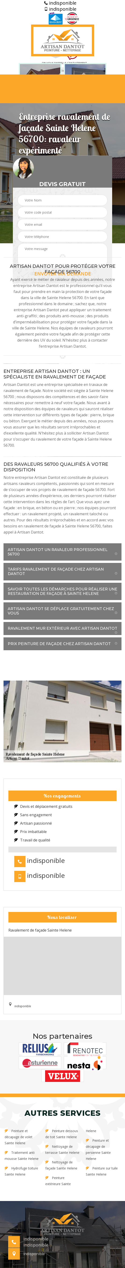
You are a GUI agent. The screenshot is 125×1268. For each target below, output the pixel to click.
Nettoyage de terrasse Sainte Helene (62, 1149)
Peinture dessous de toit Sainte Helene (61, 1134)
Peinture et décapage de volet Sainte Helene (18, 1137)
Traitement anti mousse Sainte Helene (22, 1155)
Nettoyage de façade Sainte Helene (61, 1165)
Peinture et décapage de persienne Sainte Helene (98, 1149)
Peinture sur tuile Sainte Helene (102, 1171)
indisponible (60, 3)
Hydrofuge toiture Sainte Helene (21, 1171)
